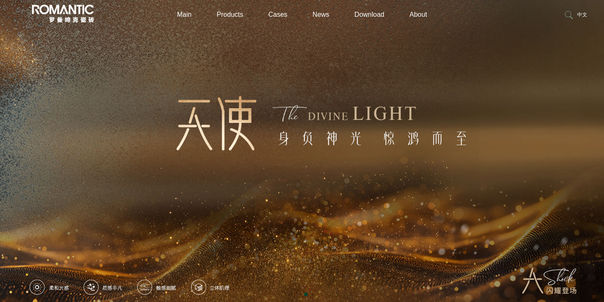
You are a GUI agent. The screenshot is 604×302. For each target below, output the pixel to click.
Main (184, 14)
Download (369, 14)
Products (230, 14)
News (320, 14)
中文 (582, 15)
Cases (277, 14)
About (418, 14)
